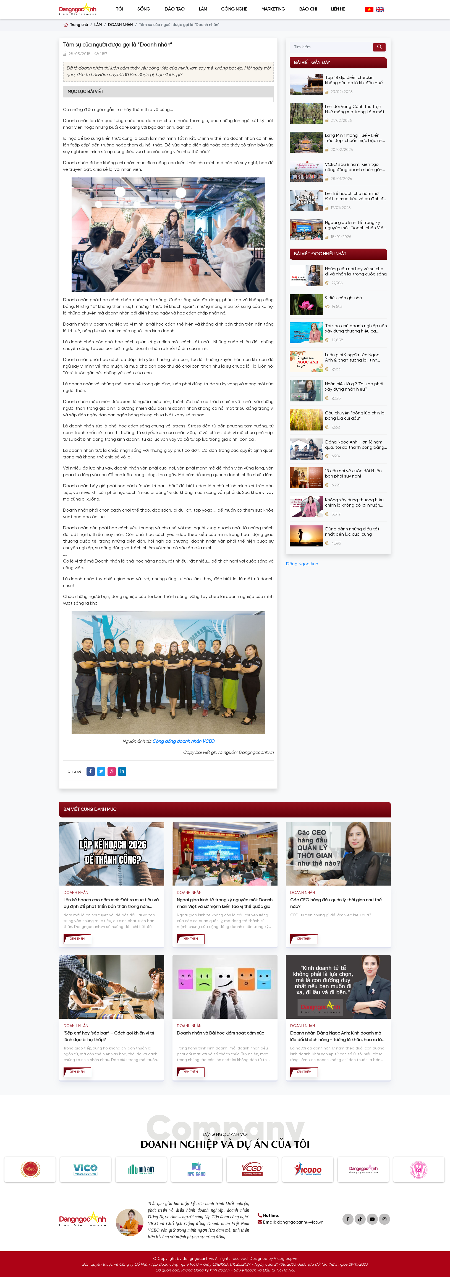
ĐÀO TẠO (174, 9)
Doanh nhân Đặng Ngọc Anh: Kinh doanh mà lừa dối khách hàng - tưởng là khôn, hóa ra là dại (336, 1037)
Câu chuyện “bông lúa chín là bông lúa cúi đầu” (354, 416)
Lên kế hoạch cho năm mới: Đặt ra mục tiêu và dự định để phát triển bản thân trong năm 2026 (355, 196)
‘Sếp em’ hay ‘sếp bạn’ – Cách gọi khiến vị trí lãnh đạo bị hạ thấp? (109, 1036)
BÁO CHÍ (308, 9)
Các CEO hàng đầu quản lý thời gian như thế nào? (336, 903)
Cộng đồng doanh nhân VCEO (183, 741)
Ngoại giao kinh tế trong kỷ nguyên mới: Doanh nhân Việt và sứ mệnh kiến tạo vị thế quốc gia (355, 225)
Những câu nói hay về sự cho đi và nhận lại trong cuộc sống (356, 272)
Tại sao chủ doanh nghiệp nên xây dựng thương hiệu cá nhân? (356, 329)
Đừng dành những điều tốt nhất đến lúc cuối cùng (352, 532)
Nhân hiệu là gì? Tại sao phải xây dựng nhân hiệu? (354, 387)
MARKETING (273, 9)
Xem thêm (77, 939)
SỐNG (143, 9)
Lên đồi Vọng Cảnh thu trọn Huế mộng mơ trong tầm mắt (354, 109)
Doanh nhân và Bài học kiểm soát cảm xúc (220, 1033)
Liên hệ (338, 9)
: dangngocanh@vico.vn (290, 1222)
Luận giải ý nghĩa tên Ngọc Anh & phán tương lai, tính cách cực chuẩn (352, 358)
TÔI (119, 9)
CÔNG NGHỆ (234, 9)
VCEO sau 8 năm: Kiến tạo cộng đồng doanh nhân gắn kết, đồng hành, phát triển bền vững (353, 167)
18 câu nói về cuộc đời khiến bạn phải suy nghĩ (353, 474)
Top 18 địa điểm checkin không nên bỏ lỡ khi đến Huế (354, 80)
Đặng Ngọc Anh (302, 564)
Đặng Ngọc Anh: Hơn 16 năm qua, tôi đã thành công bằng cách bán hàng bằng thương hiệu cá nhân (354, 445)
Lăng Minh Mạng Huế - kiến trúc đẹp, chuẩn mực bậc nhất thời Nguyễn (356, 138)
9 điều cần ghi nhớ (343, 298)
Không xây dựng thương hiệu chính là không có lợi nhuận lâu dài (354, 503)
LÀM (203, 9)
